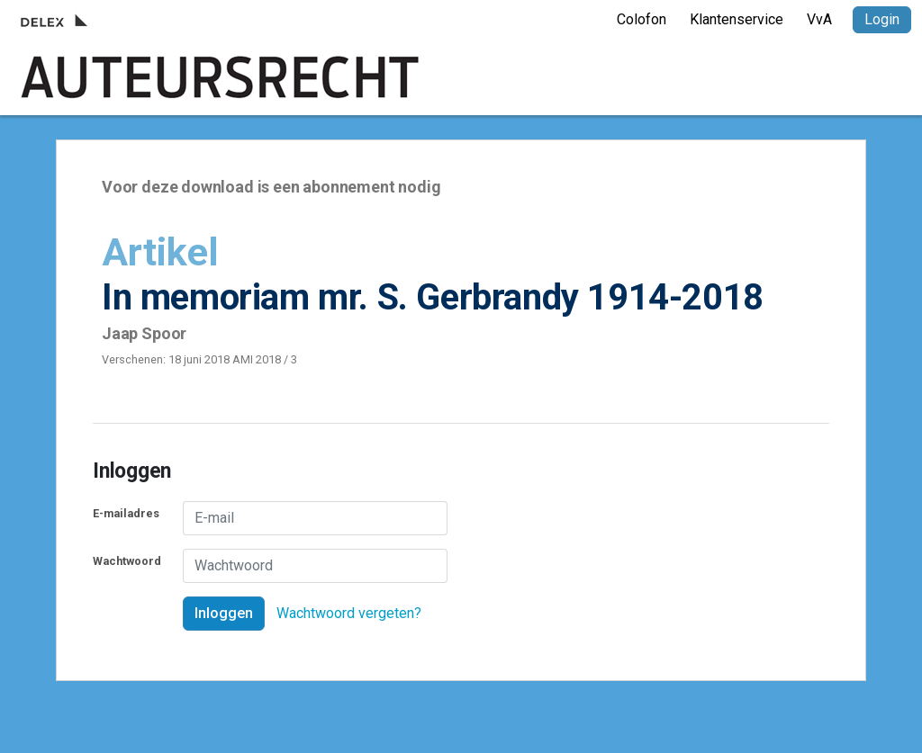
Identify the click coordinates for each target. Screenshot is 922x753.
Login (881, 19)
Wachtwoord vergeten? (348, 613)
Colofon (641, 19)
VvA (819, 19)
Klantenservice (736, 19)
